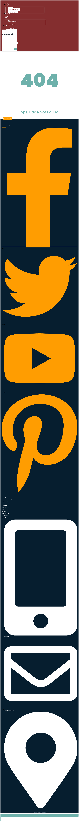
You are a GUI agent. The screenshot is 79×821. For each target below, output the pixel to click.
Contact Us (8, 14)
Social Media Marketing (14, 9)
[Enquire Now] (11, 28)
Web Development (13, 12)
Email (12, 46)
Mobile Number (14, 41)
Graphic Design (12, 11)
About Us (7, 18)
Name (12, 38)
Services (7, 6)
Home (6, 16)
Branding (11, 8)
